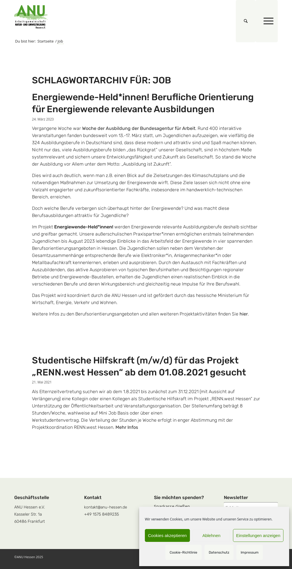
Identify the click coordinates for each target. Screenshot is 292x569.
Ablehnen (211, 535)
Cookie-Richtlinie (183, 552)
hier (244, 314)
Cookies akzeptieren (167, 535)
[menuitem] (246, 21)
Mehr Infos (126, 427)
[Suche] (245, 21)
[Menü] (266, 21)
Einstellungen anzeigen (258, 535)
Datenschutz (219, 552)
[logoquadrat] (31, 17)
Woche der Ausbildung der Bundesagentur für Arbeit (138, 128)
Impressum (250, 552)
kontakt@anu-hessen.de (105, 507)
